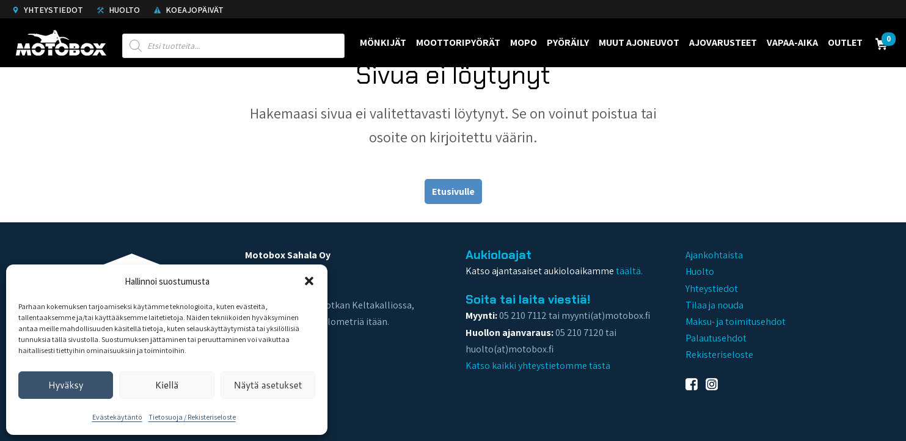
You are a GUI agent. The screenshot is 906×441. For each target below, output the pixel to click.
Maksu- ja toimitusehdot (735, 321)
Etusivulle (453, 191)
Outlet (845, 42)
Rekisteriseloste (719, 354)
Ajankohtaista (714, 255)
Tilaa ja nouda (714, 305)
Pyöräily (568, 42)
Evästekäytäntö (117, 416)
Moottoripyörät (458, 42)
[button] (309, 281)
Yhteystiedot (47, 9)
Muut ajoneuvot (639, 42)
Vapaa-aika (792, 42)
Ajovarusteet (723, 42)
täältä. (629, 270)
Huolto (118, 9)
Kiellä (166, 385)
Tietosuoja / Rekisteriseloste (192, 416)
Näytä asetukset (267, 385)
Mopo (523, 42)
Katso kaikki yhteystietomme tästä (538, 365)
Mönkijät (383, 42)
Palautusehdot (716, 338)
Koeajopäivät (189, 9)
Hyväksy (66, 385)
